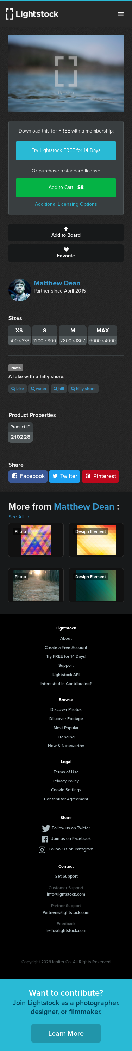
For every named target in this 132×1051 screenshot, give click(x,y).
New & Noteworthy (66, 746)
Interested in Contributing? (66, 684)
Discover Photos (66, 709)
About (66, 638)
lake (17, 389)
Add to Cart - (66, 187)
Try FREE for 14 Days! (66, 656)
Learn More (66, 1033)
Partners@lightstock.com (66, 912)
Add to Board (66, 233)
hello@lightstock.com (66, 930)
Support (66, 665)
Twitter (65, 476)
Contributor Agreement (66, 799)
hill (59, 389)
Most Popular (66, 728)
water (38, 389)
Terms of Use (66, 772)
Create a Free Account (66, 647)
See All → (19, 517)
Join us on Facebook (71, 838)
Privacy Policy (66, 781)
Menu (120, 14)
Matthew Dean (57, 283)
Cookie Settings (66, 790)
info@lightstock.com (66, 894)
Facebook (28, 476)
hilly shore (83, 389)
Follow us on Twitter (71, 828)
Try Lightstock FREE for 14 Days (66, 150)
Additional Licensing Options (66, 204)
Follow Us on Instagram (71, 849)
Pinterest (100, 476)
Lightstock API (66, 674)
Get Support (66, 876)
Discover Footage (66, 718)
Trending (66, 737)
